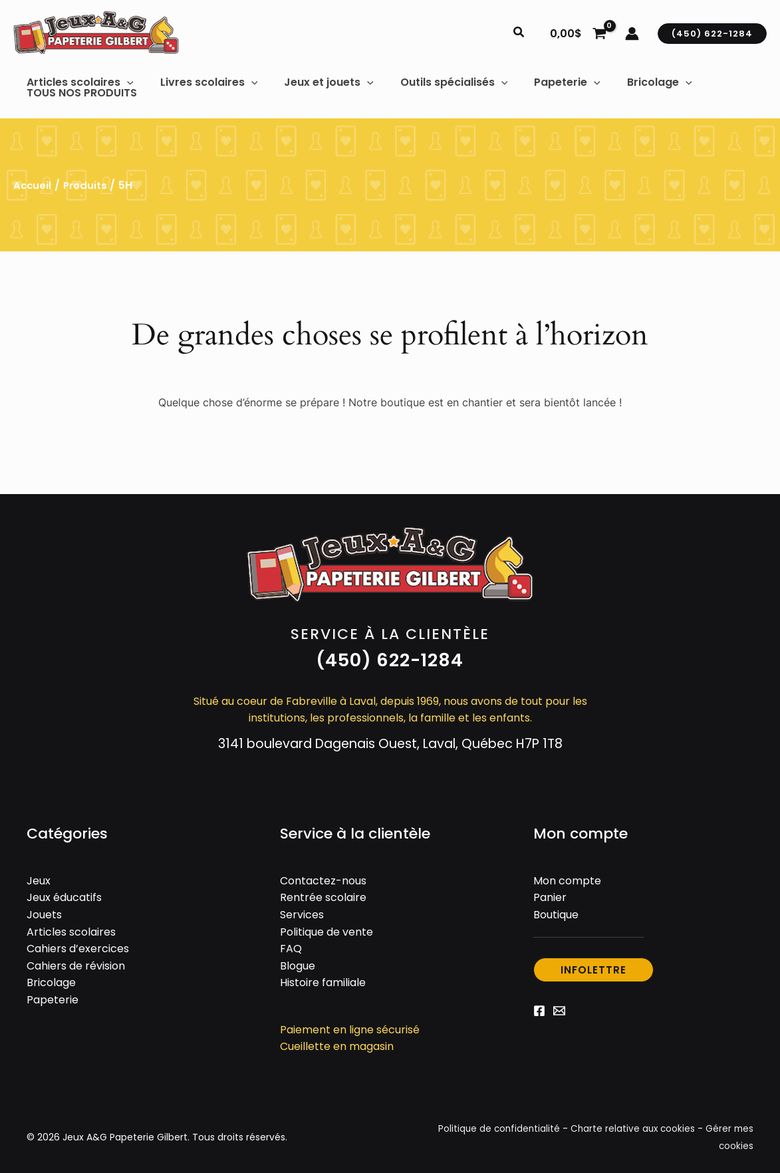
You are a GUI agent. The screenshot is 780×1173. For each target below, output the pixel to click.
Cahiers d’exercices (78, 944)
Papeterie (52, 995)
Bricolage (51, 977)
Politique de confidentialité (494, 1123)
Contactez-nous (323, 876)
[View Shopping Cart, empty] (578, 33)
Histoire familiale (323, 977)
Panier (550, 892)
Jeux (39, 876)
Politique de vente (326, 926)
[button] (519, 33)
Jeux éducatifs (64, 892)
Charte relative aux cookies (630, 1123)
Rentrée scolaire (323, 892)
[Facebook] (539, 1006)
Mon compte (567, 876)
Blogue (297, 961)
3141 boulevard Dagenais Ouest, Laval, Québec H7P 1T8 (390, 738)
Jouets (44, 910)
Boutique (556, 910)
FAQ (291, 944)
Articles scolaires (71, 926)
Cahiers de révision (76, 961)
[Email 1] (559, 1006)
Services (302, 910)
